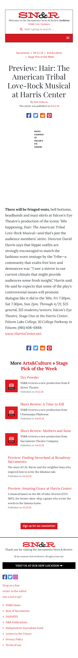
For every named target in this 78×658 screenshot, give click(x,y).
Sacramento (23, 52)
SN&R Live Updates (39, 24)
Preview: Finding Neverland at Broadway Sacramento (39, 459)
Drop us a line (11, 585)
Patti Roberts (41, 101)
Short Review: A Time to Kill (42, 404)
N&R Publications (16, 622)
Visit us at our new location (39, 565)
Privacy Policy (14, 639)
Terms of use (13, 645)
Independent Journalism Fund (24, 628)
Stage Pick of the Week (41, 56)
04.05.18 (39, 418)
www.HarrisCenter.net (23, 333)
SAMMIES (12, 616)
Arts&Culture (54, 52)
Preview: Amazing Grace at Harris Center (40, 488)
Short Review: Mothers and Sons (45, 431)
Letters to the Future (19, 633)
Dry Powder (29, 377)
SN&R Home (13, 605)
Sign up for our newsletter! (39, 526)
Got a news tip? (12, 596)
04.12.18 (38, 52)
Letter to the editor (15, 591)
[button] (68, 38)
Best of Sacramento (18, 610)
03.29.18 (27, 507)
